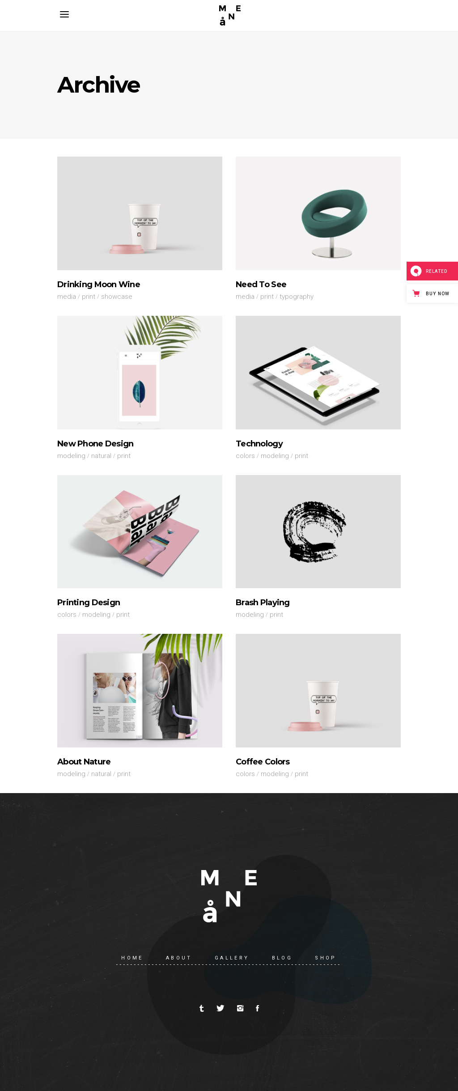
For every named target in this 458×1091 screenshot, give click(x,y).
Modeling (71, 456)
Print (88, 297)
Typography (297, 297)
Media (66, 297)
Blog (282, 958)
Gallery (232, 958)
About (179, 958)
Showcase (116, 297)
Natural (101, 456)
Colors (245, 456)
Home (132, 958)
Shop (326, 958)
